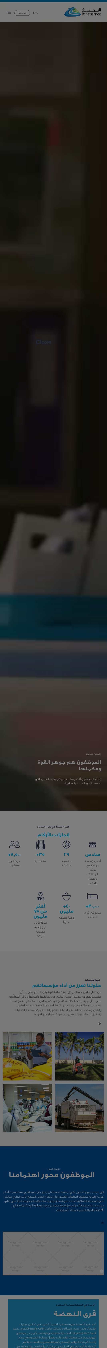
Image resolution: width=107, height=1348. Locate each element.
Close (44, 342)
